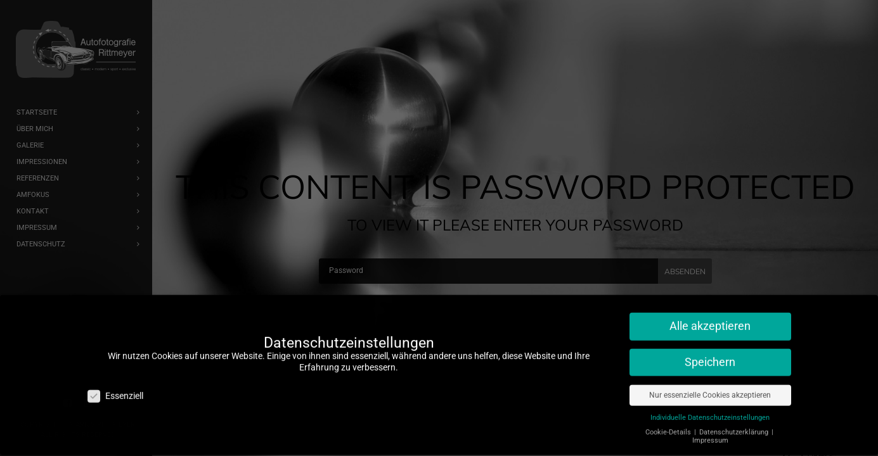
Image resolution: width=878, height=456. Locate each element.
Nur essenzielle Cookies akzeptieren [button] (710, 389)
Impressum (710, 435)
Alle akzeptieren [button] (710, 320)
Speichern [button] (710, 356)
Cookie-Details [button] (669, 426)
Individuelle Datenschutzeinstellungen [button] (710, 412)
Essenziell (115, 390)
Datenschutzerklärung (734, 426)
